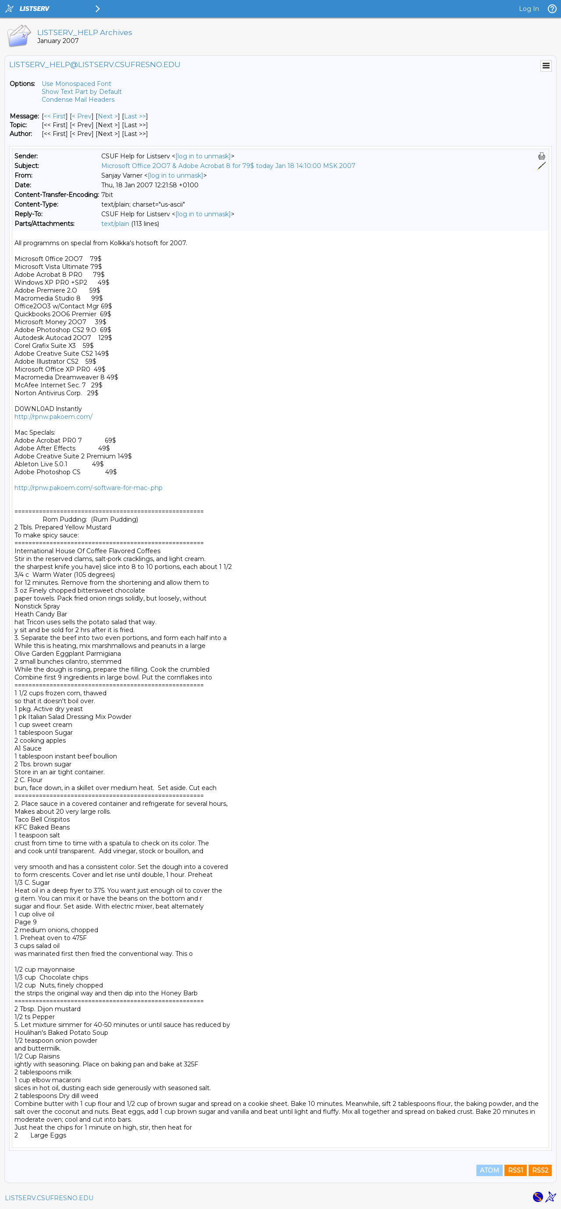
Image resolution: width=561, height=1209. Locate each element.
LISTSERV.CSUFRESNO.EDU (49, 1198)
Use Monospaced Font (76, 84)
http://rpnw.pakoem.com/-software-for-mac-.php (88, 488)
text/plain (115, 224)
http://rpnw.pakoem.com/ (53, 417)
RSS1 (515, 1170)
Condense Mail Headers (78, 100)
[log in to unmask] (203, 156)
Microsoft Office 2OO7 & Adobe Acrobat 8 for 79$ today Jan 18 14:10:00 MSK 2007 (228, 166)
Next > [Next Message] (108, 116)
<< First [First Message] (55, 116)
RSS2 (540, 1170)
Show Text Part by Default (82, 92)
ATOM (489, 1170)
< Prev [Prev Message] (82, 116)
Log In (529, 9)
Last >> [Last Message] (135, 116)
